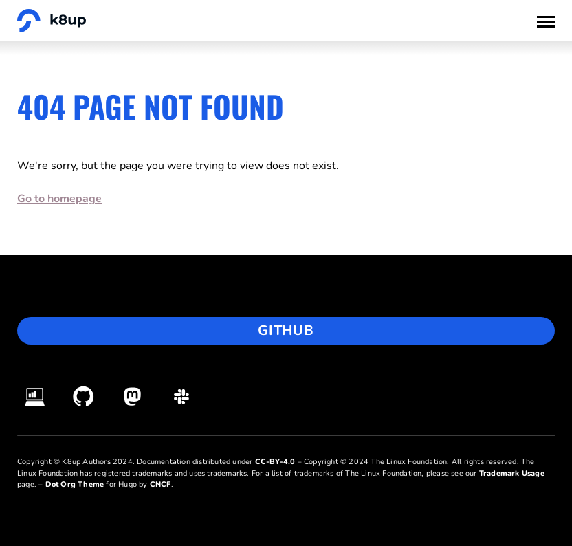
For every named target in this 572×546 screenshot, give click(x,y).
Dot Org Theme (74, 484)
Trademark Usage (511, 473)
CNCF (160, 484)
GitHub (286, 330)
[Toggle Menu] (546, 21)
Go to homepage (59, 198)
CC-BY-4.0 (275, 462)
